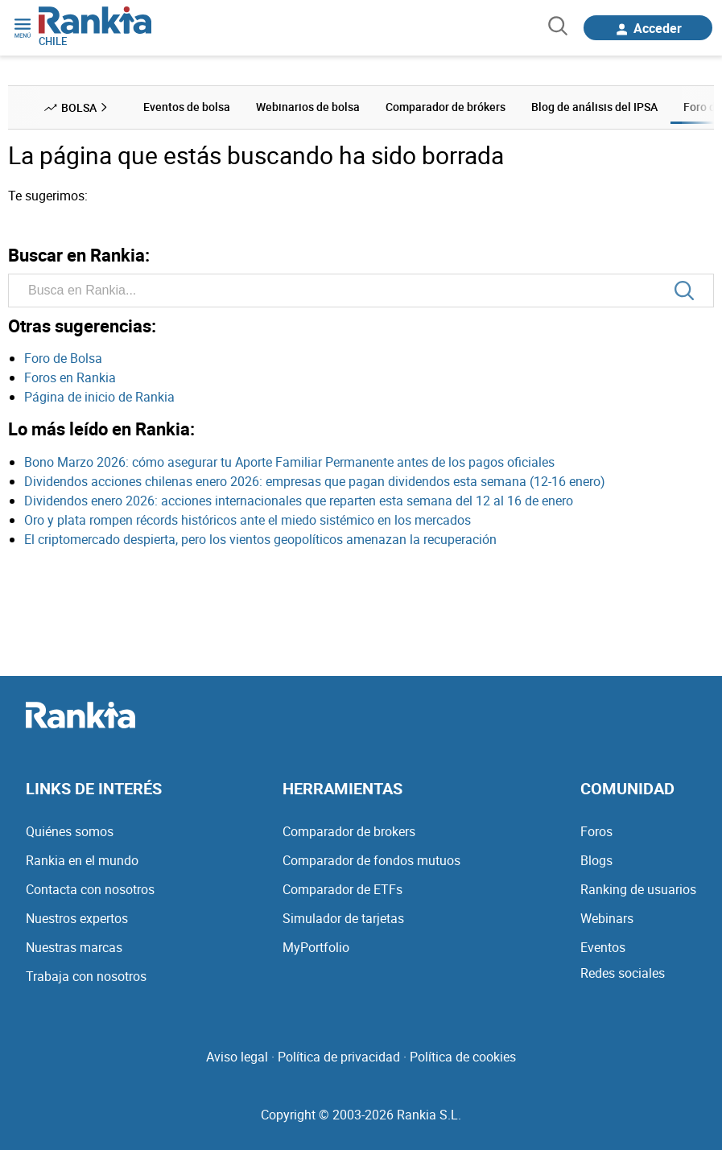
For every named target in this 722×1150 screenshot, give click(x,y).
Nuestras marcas (74, 947)
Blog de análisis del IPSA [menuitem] (594, 106)
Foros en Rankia (70, 377)
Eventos (602, 947)
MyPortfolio (316, 947)
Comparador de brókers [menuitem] (445, 106)
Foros (596, 831)
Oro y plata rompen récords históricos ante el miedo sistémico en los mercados (247, 520)
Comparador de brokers (349, 831)
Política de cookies (463, 1057)
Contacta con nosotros (90, 889)
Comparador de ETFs (342, 889)
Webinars (606, 918)
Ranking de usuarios (638, 889)
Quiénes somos (69, 831)
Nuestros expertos (77, 918)
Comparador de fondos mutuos (371, 860)
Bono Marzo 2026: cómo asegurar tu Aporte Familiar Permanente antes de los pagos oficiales (289, 462)
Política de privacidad (339, 1057)
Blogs (596, 860)
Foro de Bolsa (63, 358)
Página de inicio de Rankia (99, 397)
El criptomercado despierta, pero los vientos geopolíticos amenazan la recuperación (260, 539)
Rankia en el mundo (82, 860)
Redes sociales (622, 973)
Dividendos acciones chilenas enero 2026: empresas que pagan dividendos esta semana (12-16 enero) (314, 481)
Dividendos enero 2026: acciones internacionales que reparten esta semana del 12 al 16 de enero (298, 500)
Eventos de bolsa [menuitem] (186, 106)
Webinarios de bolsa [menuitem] (308, 106)
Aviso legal (237, 1057)
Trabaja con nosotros (86, 976)
